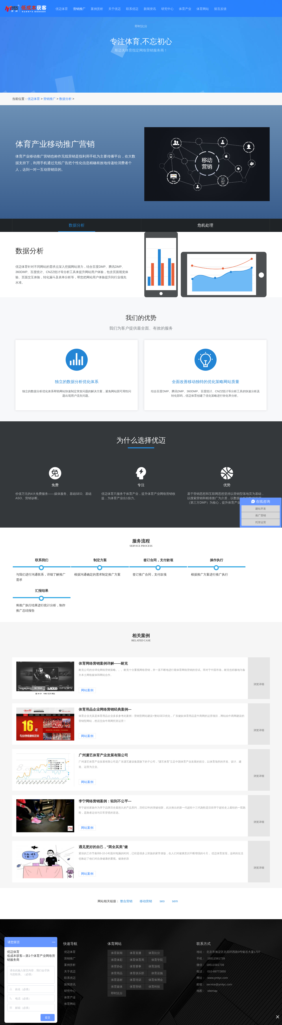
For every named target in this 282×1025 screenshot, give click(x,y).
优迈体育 (58, 9)
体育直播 (135, 934)
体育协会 (116, 948)
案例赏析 (95, 9)
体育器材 (116, 961)
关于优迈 (113, 9)
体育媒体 (116, 968)
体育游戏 (154, 948)
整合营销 (126, 883)
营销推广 (76, 9)
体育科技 (154, 968)
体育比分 (154, 934)
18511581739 (216, 940)
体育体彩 (116, 941)
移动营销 (146, 883)
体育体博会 (155, 961)
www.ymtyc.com (217, 959)
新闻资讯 (150, 9)
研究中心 (169, 9)
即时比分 (141, 27)
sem (175, 883)
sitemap (212, 972)
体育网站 (206, 9)
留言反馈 (224, 9)
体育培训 (135, 961)
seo (162, 883)
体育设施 (157, 955)
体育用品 (116, 955)
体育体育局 (137, 941)
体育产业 (187, 9)
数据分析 (65, 99)
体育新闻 (116, 934)
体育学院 (157, 941)
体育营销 (135, 968)
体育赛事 (135, 948)
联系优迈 (132, 9)
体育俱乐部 (137, 955)
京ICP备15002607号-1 (176, 1015)
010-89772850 (216, 953)
